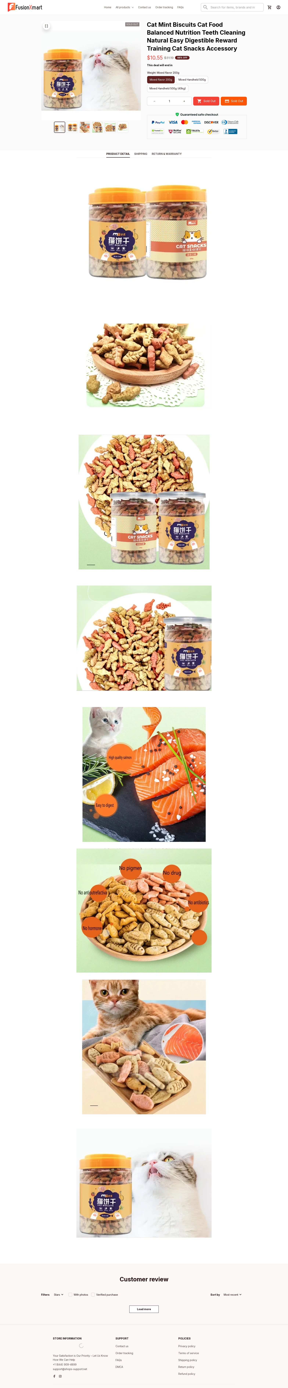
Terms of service (188, 1332)
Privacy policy (186, 1325)
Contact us (122, 1325)
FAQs (119, 1339)
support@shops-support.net (70, 1348)
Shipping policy (187, 1339)
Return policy (186, 1346)
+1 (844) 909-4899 (65, 1344)
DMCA (119, 1346)
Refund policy (186, 1353)
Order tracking (124, 1332)
